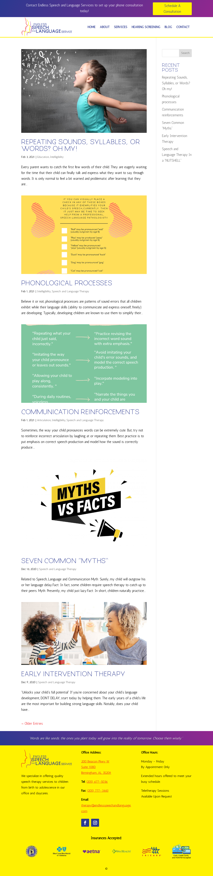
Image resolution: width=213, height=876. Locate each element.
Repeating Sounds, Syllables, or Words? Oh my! (80, 145)
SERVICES (120, 27)
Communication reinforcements (80, 412)
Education (43, 157)
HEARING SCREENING (146, 27)
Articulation (44, 420)
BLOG (168, 27)
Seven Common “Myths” (65, 561)
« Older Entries (32, 723)
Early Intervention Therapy (73, 674)
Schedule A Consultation (172, 9)
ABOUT (105, 27)
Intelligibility (57, 157)
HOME (91, 27)
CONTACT (183, 27)
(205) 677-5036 (97, 782)
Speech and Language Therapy (70, 291)
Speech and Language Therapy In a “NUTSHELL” (177, 154)
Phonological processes (66, 283)
